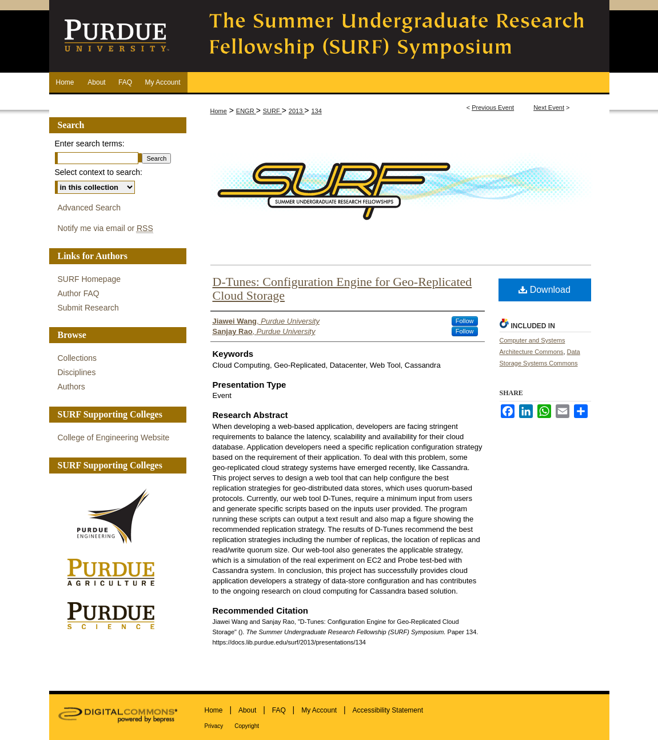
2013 (297, 111)
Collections (77, 358)
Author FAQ (78, 293)
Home (218, 111)
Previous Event (493, 107)
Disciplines (77, 372)
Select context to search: (98, 172)
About (247, 710)
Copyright (246, 726)
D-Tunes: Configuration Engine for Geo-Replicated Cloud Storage (342, 288)
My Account (319, 710)
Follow (465, 320)
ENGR (246, 111)
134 (316, 111)
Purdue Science (115, 614)
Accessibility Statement (388, 710)
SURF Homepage (89, 279)
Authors (71, 386)
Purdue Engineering (115, 516)
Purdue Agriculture (115, 573)
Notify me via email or (105, 228)
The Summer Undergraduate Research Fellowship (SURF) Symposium (397, 36)
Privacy (214, 726)
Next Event (548, 107)
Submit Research (88, 307)
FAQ (279, 710)
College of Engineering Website (114, 437)
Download (545, 290)
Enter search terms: (90, 143)
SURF (272, 111)
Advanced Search (89, 207)
